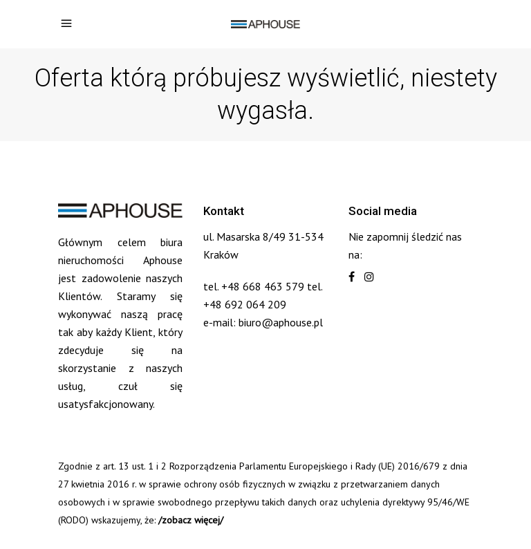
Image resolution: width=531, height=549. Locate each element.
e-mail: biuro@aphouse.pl (263, 322)
